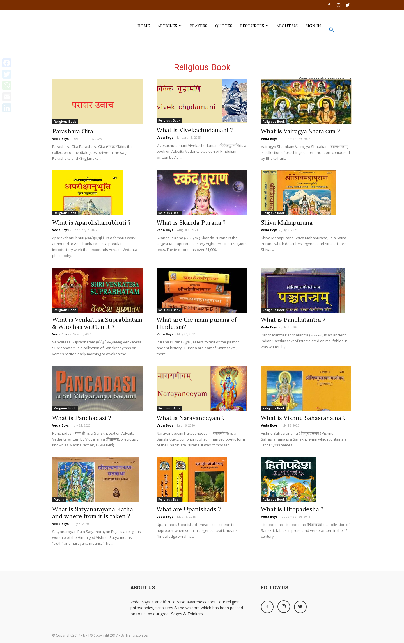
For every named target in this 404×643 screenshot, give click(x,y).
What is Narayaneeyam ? (191, 418)
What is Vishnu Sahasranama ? (303, 418)
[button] (331, 31)
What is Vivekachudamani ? (195, 130)
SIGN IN (313, 25)
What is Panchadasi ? (81, 418)
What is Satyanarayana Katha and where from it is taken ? (92, 512)
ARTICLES (170, 25)
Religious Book (65, 122)
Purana (59, 499)
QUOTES (223, 25)
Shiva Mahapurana (287, 222)
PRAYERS (198, 25)
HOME (143, 25)
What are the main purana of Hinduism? (197, 323)
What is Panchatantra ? (293, 319)
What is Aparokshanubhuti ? (91, 222)
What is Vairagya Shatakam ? (300, 131)
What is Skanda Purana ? (191, 222)
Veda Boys (60, 138)
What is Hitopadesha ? (292, 509)
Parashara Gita (72, 131)
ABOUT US (287, 25)
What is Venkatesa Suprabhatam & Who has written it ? (97, 323)
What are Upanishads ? (189, 509)
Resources (254, 25)
